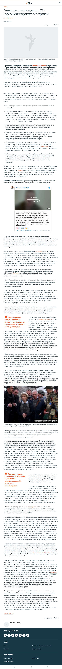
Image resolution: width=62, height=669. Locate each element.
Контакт (6, 649)
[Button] (48, 25)
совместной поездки (45, 319)
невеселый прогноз (30, 507)
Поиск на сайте (8, 658)
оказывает (53, 572)
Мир (5, 7)
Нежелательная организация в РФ (41, 646)
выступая (39, 251)
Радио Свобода (8, 613)
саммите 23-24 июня (39, 66)
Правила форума (8, 661)
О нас (5, 646)
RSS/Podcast (35, 658)
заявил (37, 591)
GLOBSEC (16, 274)
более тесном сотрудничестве (42, 552)
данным (20, 170)
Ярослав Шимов (8, 18)
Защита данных (36, 649)
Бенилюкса (44, 146)
